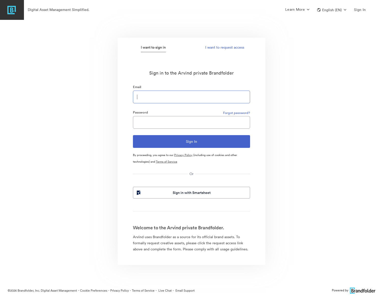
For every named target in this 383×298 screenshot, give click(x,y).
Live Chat (165, 290)
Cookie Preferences (93, 290)
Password (140, 112)
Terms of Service (166, 162)
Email (137, 87)
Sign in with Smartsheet (173, 192)
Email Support (185, 290)
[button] (331, 10)
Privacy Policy (183, 155)
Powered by (353, 290)
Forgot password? (236, 113)
